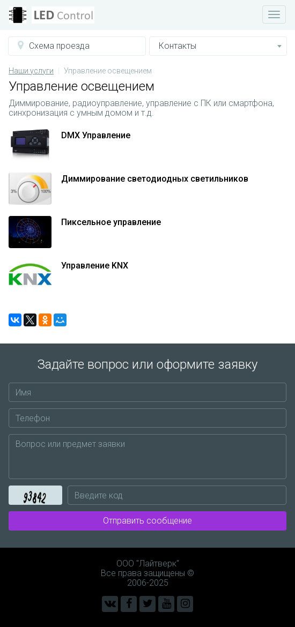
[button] (77, 46)
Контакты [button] (220, 46)
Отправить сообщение (147, 521)
